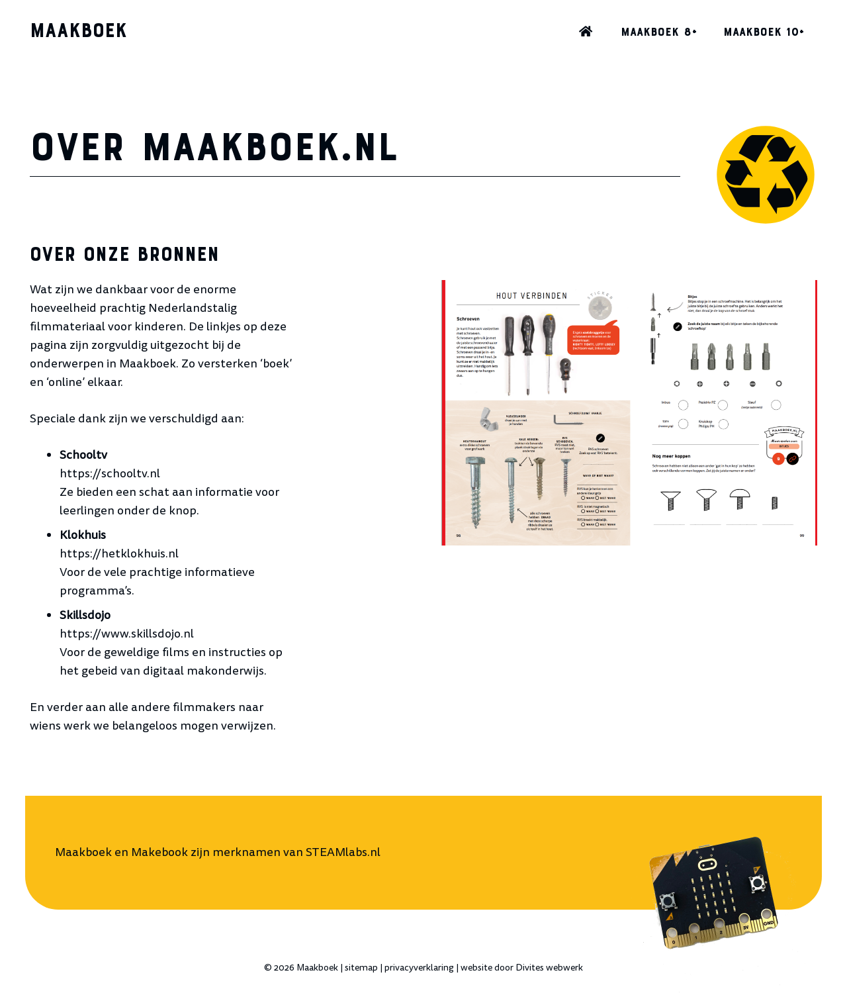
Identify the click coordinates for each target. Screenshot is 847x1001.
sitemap (361, 967)
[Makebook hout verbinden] (630, 413)
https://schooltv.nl (110, 473)
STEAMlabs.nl (343, 852)
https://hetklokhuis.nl (119, 554)
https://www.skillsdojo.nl (127, 634)
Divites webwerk (549, 967)
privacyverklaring (419, 967)
